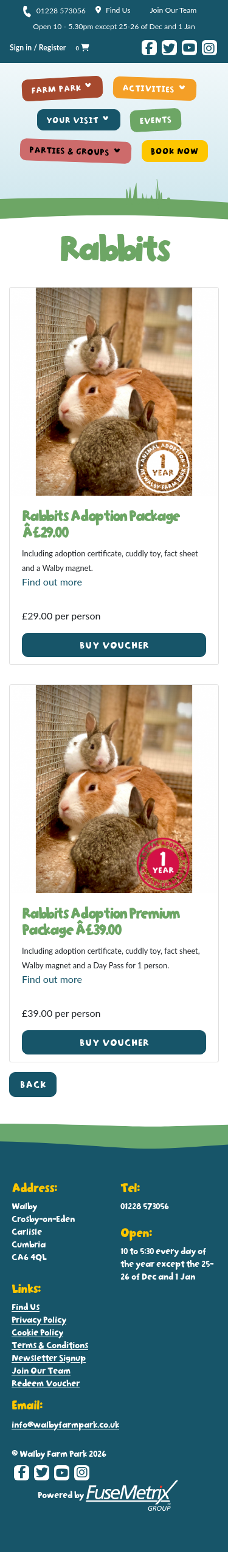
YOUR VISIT (72, 120)
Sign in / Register (38, 47)
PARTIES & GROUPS (70, 151)
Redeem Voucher (46, 1383)
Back (33, 1084)
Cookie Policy (37, 1332)
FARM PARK (56, 88)
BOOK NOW (174, 151)
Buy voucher (114, 645)
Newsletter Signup (49, 1357)
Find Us (113, 10)
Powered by (108, 1495)
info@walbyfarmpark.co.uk (65, 1424)
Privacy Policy (39, 1319)
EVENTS (155, 120)
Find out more (52, 581)
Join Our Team (173, 10)
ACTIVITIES (148, 88)
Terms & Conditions (50, 1344)
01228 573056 (54, 10)
